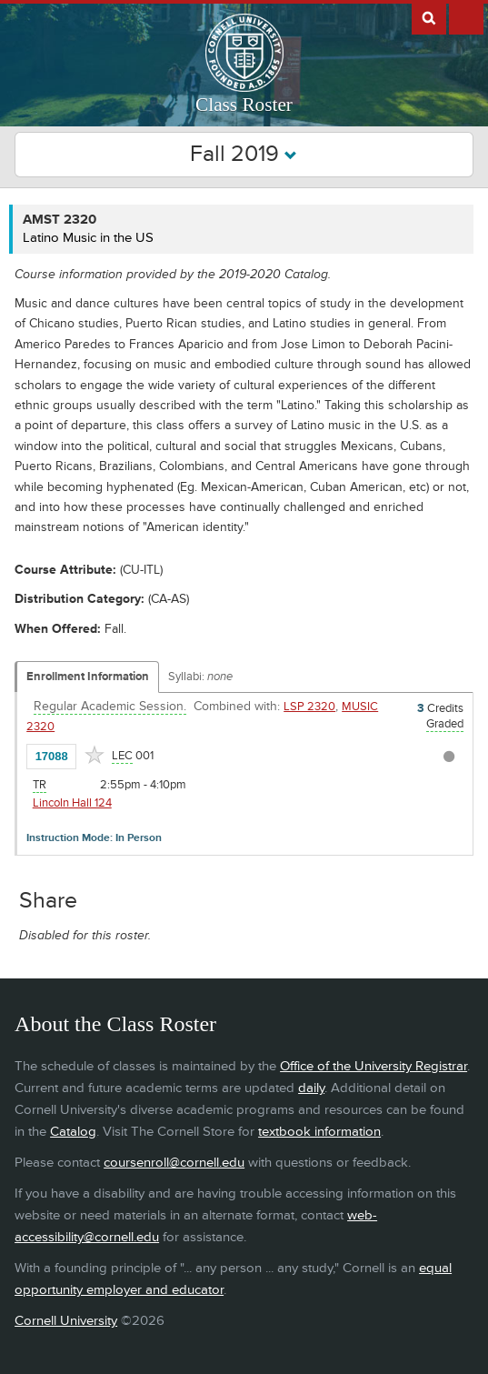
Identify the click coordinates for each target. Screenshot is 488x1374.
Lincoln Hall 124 (72, 803)
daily (311, 1088)
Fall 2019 (243, 154)
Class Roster (244, 104)
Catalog (73, 1131)
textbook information (319, 1131)
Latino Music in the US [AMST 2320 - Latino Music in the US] (88, 237)
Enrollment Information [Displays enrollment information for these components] (87, 676)
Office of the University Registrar (373, 1066)
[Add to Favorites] (95, 755)
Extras (466, 17)
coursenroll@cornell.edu (174, 1162)
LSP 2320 (309, 706)
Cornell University (66, 1320)
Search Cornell (429, 17)
